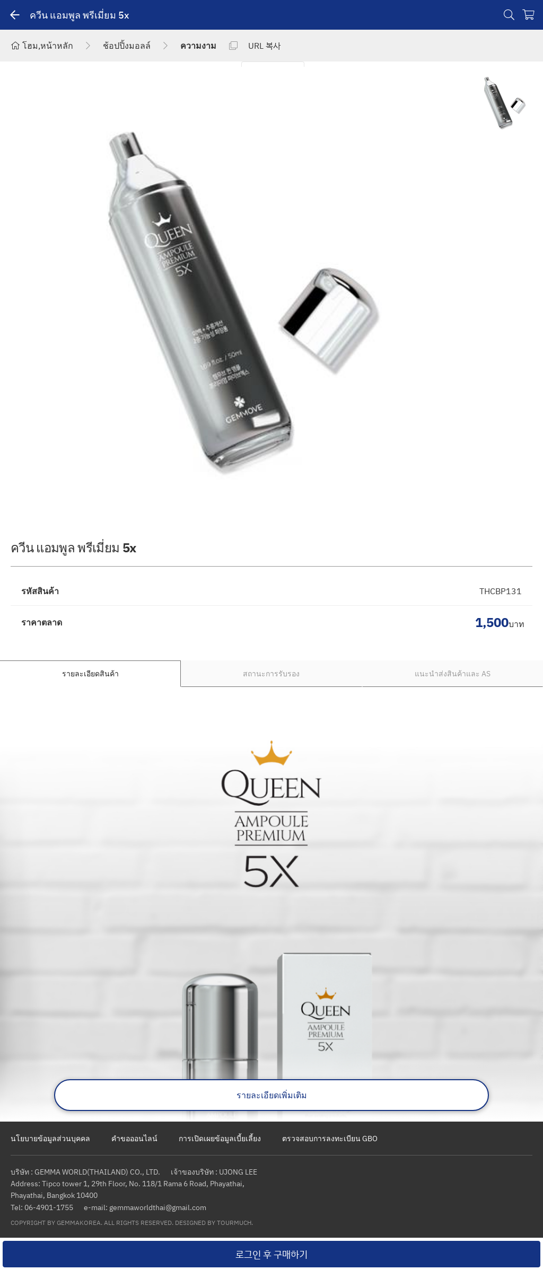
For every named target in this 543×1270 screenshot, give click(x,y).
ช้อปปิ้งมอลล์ (127, 45)
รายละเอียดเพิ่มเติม (272, 1095)
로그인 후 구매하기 (271, 1254)
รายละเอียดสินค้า (90, 673)
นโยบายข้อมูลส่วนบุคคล (50, 1138)
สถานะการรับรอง (271, 673)
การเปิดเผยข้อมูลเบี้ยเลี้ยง (220, 1138)
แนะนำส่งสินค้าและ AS (453, 673)
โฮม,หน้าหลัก (42, 45)
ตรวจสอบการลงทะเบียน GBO (330, 1138)
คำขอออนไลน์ (134, 1138)
